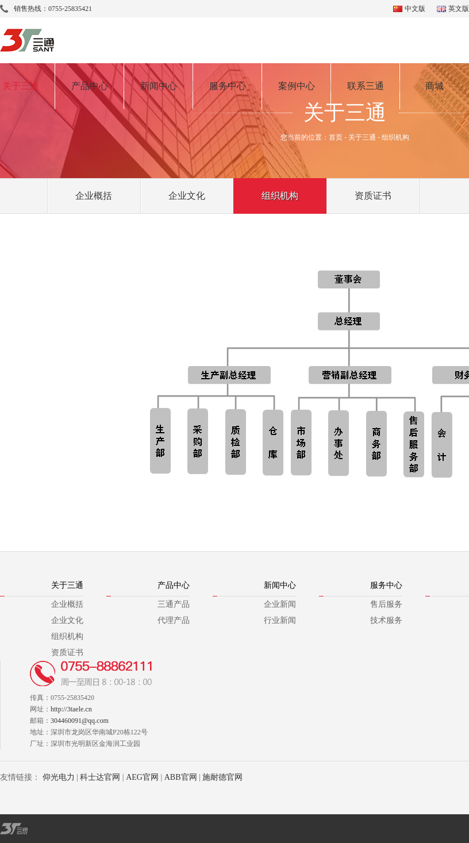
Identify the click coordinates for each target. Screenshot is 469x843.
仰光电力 (59, 777)
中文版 (415, 9)
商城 (434, 86)
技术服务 (386, 620)
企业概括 (93, 196)
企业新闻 (280, 604)
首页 (336, 137)
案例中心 (296, 86)
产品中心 (89, 86)
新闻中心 (158, 86)
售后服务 (386, 604)
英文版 (458, 9)
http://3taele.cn (71, 709)
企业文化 (186, 196)
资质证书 (373, 196)
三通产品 (173, 604)
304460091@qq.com (80, 721)
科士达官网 (100, 777)
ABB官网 (180, 777)
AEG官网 (142, 777)
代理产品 (173, 620)
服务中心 (227, 86)
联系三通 (365, 86)
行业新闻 (280, 620)
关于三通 (362, 137)
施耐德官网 (222, 777)
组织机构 (280, 196)
